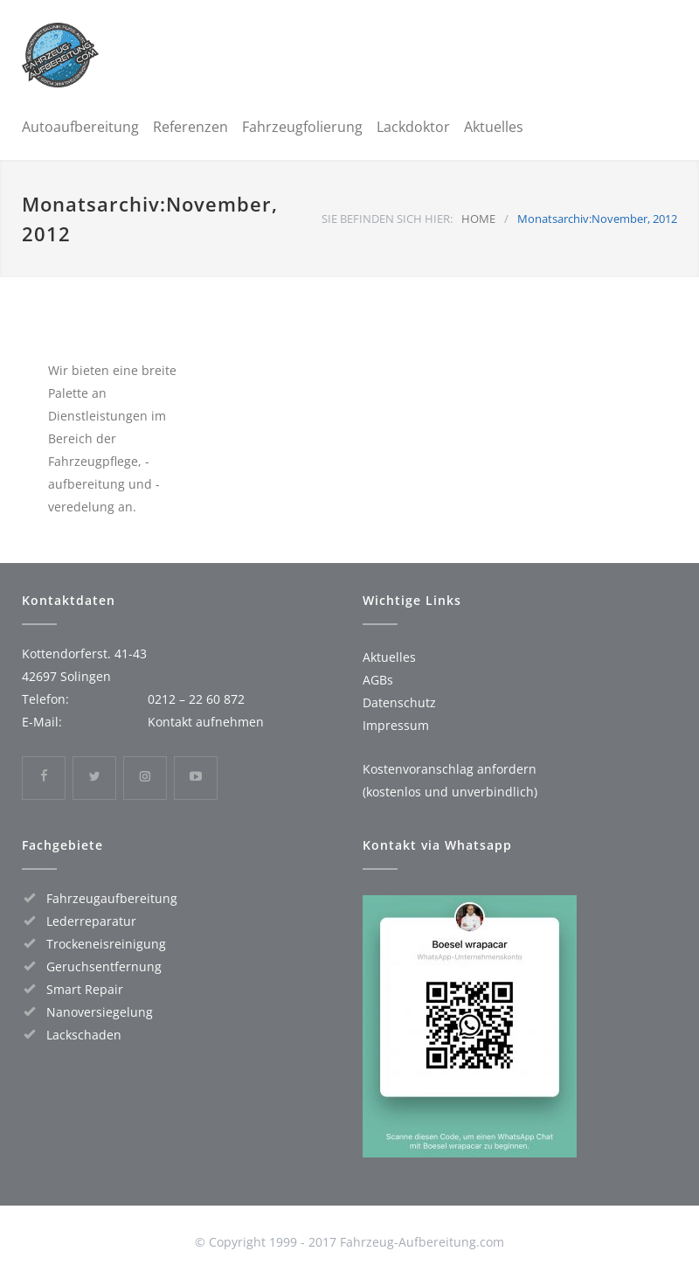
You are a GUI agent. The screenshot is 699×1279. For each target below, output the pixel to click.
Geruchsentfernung (104, 966)
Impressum (396, 725)
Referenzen (190, 126)
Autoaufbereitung (80, 126)
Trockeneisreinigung (106, 943)
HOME (478, 218)
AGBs (378, 679)
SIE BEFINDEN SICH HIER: (387, 218)
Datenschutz (399, 702)
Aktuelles (493, 126)
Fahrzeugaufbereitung (111, 898)
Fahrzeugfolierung (302, 126)
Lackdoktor (413, 126)
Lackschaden (83, 1034)
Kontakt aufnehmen (206, 721)
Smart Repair (84, 989)
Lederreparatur (91, 921)
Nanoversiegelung (99, 1012)
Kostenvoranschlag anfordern (449, 769)
